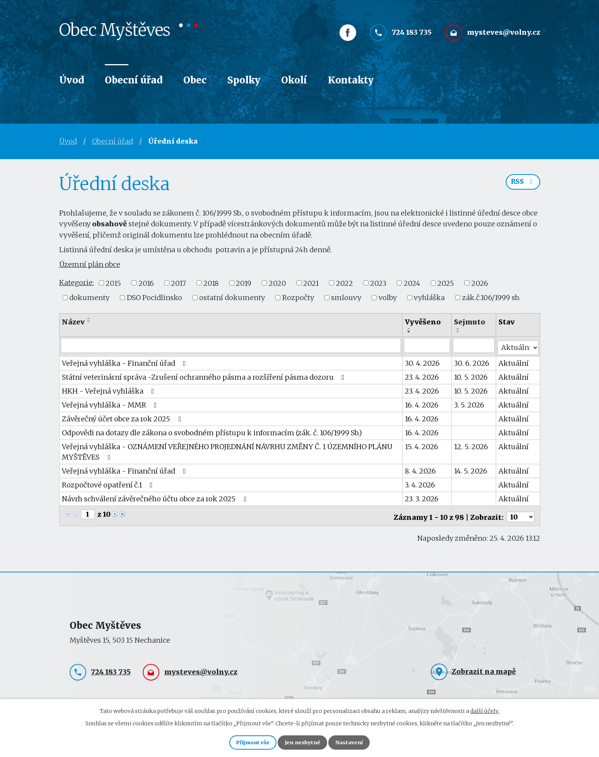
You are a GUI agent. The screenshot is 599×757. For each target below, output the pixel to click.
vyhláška (429, 297)
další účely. (484, 709)
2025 (445, 282)
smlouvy (346, 297)
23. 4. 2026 (422, 374)
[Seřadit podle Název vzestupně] (89, 318)
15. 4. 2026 (422, 444)
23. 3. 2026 (422, 496)
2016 (146, 282)
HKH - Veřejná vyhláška (109, 388)
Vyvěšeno (423, 321)
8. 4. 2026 (420, 468)
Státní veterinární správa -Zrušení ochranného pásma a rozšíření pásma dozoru (205, 374)
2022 (344, 282)
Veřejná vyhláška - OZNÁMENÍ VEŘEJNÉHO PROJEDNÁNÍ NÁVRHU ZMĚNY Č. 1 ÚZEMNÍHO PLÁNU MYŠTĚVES (227, 449)
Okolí (294, 80)
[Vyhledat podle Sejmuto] (474, 345)
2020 (277, 282)
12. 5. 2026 (471, 444)
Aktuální (514, 360)
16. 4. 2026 (422, 402)
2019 (243, 282)
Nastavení (355, 741)
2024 (412, 282)
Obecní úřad (133, 80)
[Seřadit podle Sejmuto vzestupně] (458, 328)
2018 (211, 282)
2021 (311, 282)
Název (73, 321)
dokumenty (89, 297)
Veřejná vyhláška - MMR (111, 402)
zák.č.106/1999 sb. (491, 297)
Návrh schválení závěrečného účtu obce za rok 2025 (155, 496)
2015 (113, 282)
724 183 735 (412, 37)
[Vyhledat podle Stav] (518, 345)
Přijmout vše (247, 741)
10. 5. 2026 (471, 374)
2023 (378, 282)
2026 (479, 282)
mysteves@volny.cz (503, 37)
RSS (522, 184)
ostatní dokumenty (232, 297)
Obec (194, 80)
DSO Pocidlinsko (154, 297)
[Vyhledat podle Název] (231, 345)
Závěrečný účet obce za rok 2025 (123, 416)
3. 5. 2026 (469, 402)
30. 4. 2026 (422, 360)
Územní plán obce (89, 264)
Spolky (243, 80)
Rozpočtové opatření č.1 (109, 482)
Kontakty (351, 80)
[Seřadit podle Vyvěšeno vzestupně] (409, 328)
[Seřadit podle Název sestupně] (89, 321)
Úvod (71, 80)
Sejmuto (470, 321)
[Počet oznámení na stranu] (520, 512)
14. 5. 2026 (471, 468)
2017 (178, 282)
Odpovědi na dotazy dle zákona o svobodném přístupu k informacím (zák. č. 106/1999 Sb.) (212, 430)
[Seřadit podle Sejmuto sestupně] (458, 331)
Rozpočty (298, 297)
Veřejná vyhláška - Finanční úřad (125, 360)
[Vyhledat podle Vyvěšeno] (427, 345)
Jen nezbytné (303, 741)
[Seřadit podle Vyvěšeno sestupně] (409, 331)
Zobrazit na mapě (484, 666)
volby (388, 297)
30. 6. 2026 (472, 360)
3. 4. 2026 (420, 482)
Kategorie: (76, 282)
